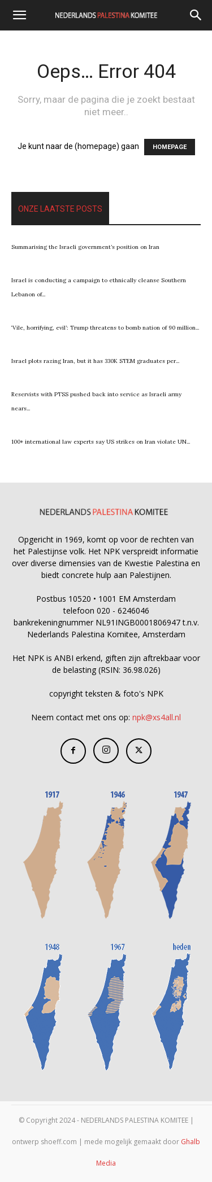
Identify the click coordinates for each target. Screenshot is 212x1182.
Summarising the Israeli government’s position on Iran (85, 247)
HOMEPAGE (170, 147)
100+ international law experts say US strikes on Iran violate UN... (100, 441)
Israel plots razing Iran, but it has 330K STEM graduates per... (95, 361)
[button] (19, 15)
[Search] (196, 15)
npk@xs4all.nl (156, 717)
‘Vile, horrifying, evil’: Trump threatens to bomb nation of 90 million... (105, 327)
